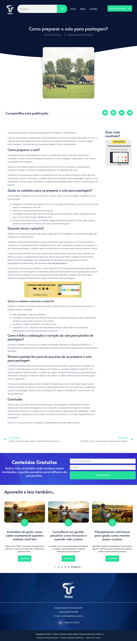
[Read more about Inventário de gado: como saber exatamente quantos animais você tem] (24, 558)
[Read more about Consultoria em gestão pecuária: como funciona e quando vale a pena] (68, 558)
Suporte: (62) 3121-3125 (68, 612)
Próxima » (76, 567)
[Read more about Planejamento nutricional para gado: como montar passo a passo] (112, 558)
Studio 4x (99, 634)
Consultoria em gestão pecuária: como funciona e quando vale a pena (68, 535)
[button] (105, 113)
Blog (82, 8)
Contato (93, 8)
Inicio (73, 8)
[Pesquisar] (62, 9)
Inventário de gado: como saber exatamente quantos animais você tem (25, 535)
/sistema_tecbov (72, 622)
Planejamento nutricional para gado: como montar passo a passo (112, 535)
